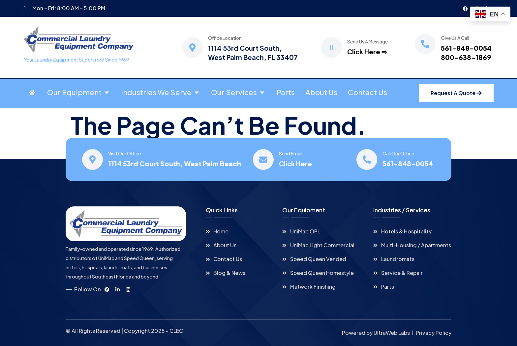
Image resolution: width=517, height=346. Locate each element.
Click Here (295, 163)
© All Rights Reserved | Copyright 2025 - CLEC (124, 330)
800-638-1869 (466, 57)
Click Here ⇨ (367, 51)
